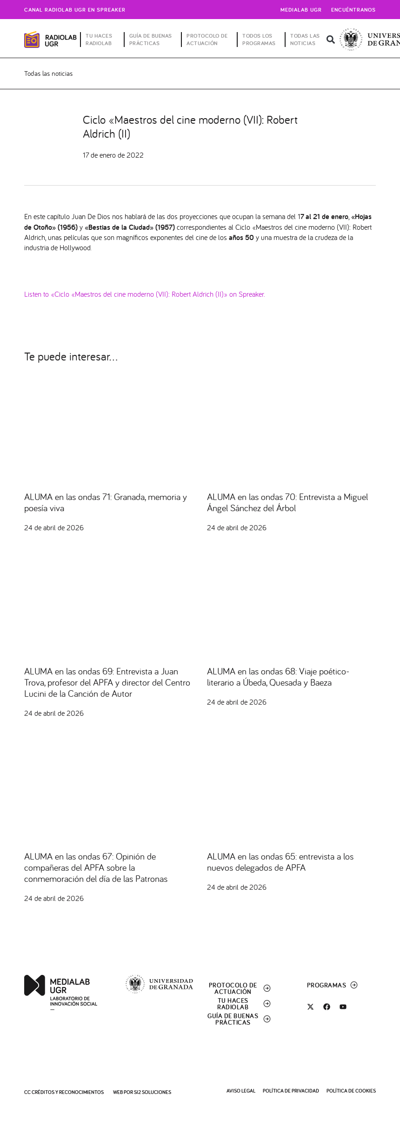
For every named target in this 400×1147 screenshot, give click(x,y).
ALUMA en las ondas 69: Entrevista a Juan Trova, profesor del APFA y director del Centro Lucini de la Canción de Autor (107, 682)
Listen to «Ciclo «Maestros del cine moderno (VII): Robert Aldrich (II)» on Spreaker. (144, 294)
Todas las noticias (48, 73)
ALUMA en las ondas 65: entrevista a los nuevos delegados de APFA (280, 861)
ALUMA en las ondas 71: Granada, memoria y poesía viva (105, 502)
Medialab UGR (301, 9)
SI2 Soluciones (152, 1092)
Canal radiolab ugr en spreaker (75, 9)
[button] (331, 39)
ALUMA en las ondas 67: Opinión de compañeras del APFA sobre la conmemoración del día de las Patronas (95, 867)
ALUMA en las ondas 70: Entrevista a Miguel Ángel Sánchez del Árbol (287, 502)
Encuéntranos (353, 9)
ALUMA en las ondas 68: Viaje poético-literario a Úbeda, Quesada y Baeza (278, 676)
